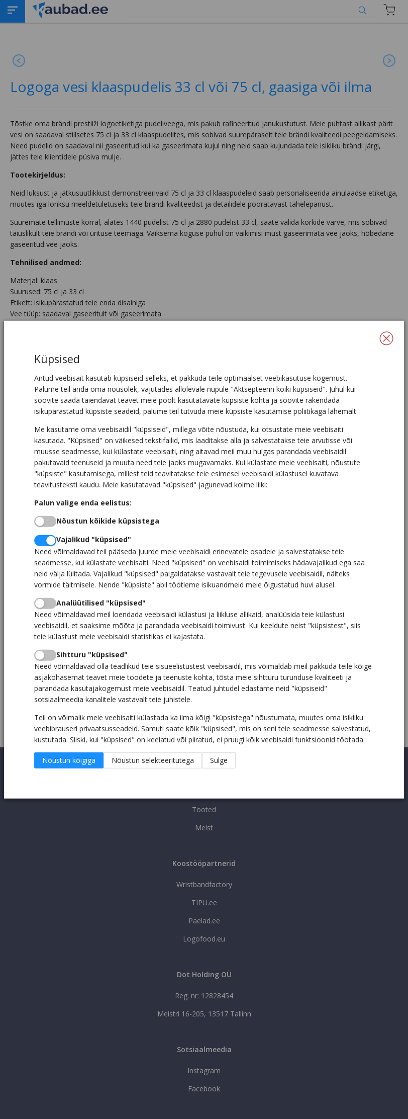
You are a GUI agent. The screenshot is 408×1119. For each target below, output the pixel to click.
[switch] (45, 521)
